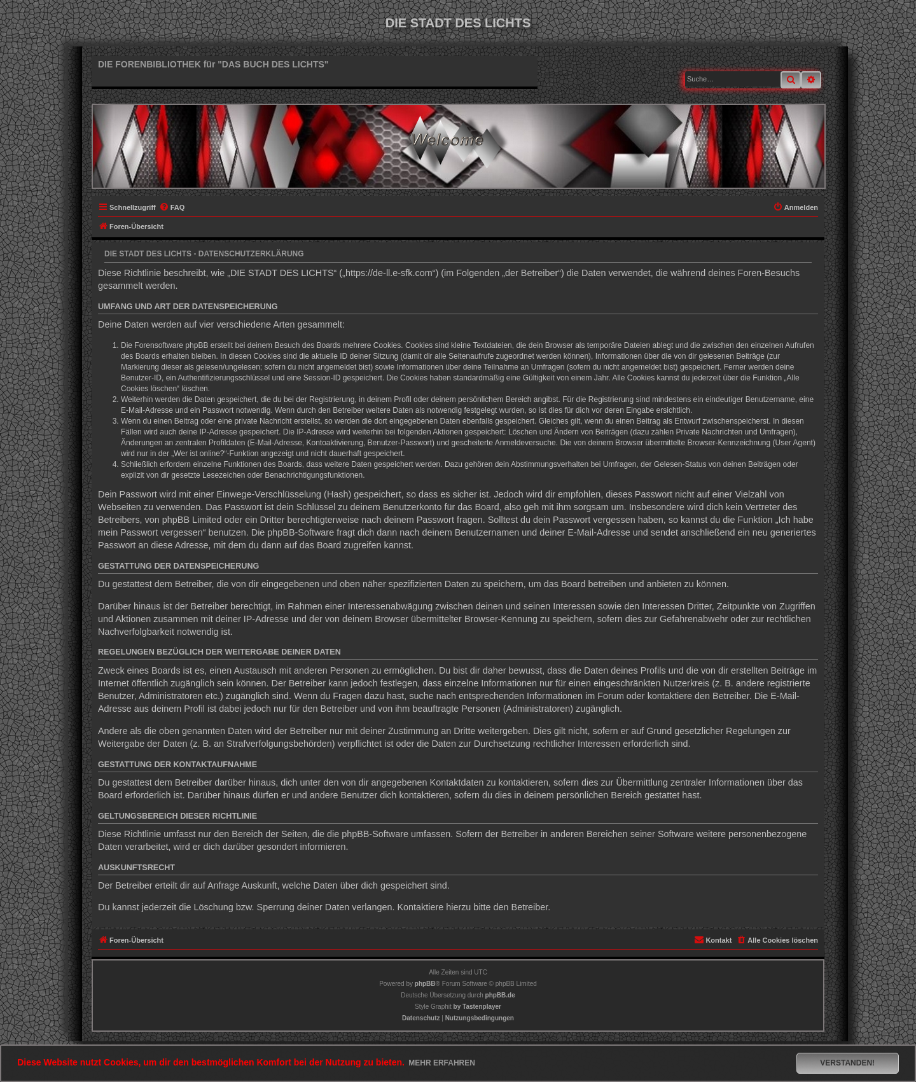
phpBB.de (500, 995)
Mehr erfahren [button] (441, 1062)
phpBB (425, 983)
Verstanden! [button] (847, 1062)
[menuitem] (172, 207)
